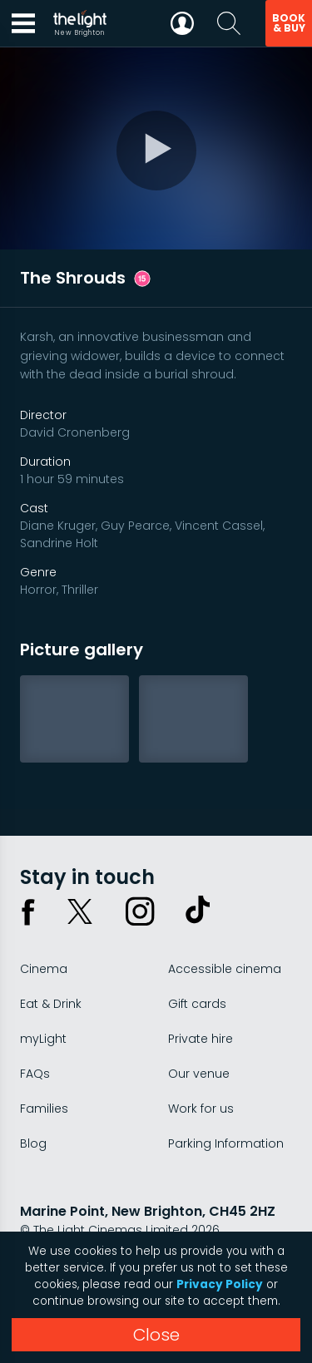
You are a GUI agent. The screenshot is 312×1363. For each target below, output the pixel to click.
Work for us (201, 1108)
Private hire (200, 1038)
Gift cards (197, 1003)
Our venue (199, 1073)
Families (44, 1108)
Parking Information (226, 1143)
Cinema (43, 969)
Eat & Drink (51, 1003)
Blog (33, 1143)
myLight (43, 1038)
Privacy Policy (219, 1284)
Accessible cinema (224, 969)
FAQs (35, 1073)
